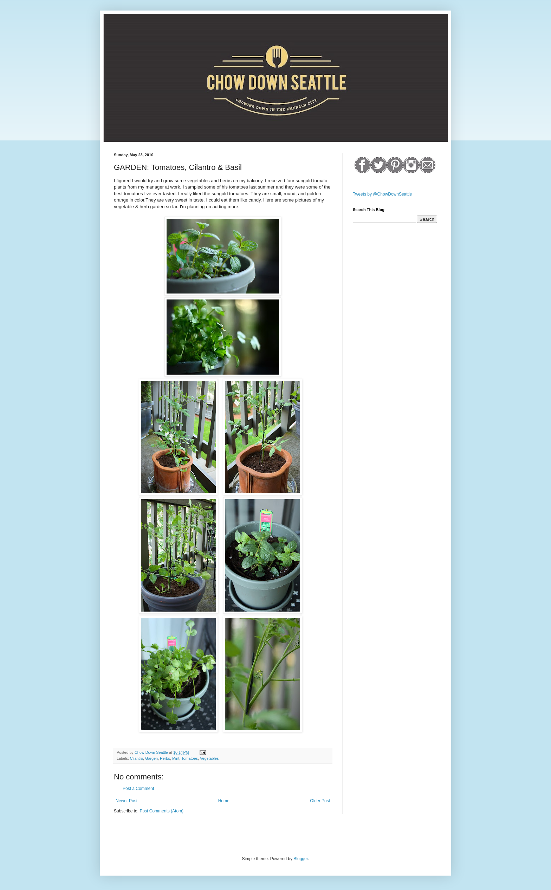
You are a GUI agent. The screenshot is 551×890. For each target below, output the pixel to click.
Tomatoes (189, 758)
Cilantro (136, 758)
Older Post (320, 800)
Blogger (300, 858)
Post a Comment (138, 788)
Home (223, 800)
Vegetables (209, 758)
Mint (175, 758)
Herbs (165, 758)
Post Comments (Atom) (161, 811)
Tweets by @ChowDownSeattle (382, 194)
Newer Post (126, 800)
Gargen (151, 758)
